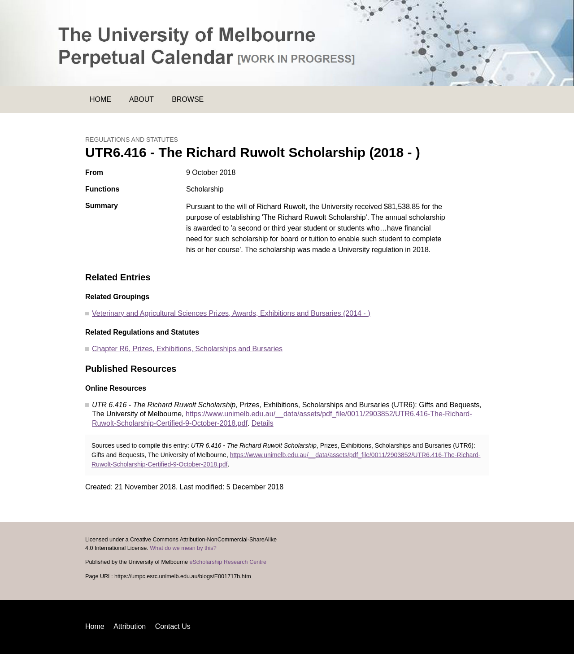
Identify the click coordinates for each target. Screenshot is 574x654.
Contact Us (173, 626)
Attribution (129, 626)
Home (100, 99)
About (141, 99)
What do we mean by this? (183, 548)
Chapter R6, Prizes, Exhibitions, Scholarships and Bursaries (187, 349)
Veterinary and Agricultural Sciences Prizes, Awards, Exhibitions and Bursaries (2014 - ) (231, 313)
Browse (188, 99)
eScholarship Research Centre (227, 562)
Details (263, 423)
